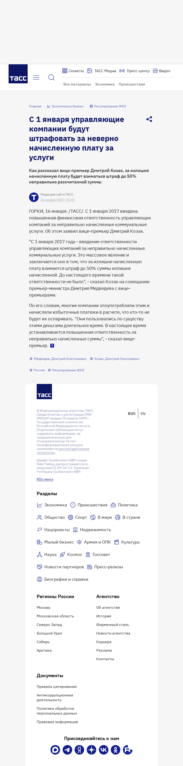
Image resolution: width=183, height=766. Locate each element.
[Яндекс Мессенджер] (79, 750)
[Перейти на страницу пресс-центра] (134, 71)
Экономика (105, 84)
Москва (43, 607)
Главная (35, 106)
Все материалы (77, 84)
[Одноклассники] (115, 750)
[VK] (103, 750)
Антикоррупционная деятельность (55, 697)
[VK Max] (55, 750)
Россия (37, 370)
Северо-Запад (49, 624)
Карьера (104, 641)
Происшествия (132, 84)
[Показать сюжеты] (73, 71)
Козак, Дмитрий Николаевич (114, 359)
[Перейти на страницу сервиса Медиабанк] (101, 71)
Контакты (105, 658)
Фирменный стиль (112, 624)
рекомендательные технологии (63, 451)
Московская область (55, 616)
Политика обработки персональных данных (57, 711)
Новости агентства (113, 633)
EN (143, 413)
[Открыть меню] (36, 77)
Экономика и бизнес (65, 106)
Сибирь (43, 641)
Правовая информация (57, 721)
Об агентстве (108, 607)
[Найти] (51, 77)
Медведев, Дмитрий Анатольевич (58, 359)
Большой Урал (49, 633)
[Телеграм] (67, 750)
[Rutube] (127, 750)
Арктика (44, 650)
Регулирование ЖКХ (107, 106)
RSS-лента (45, 479)
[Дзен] (91, 750)
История (103, 616)
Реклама (104, 650)
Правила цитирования (57, 686)
